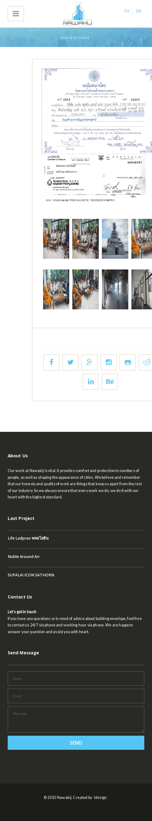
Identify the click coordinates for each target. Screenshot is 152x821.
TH (126, 11)
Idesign (100, 797)
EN (138, 11)
